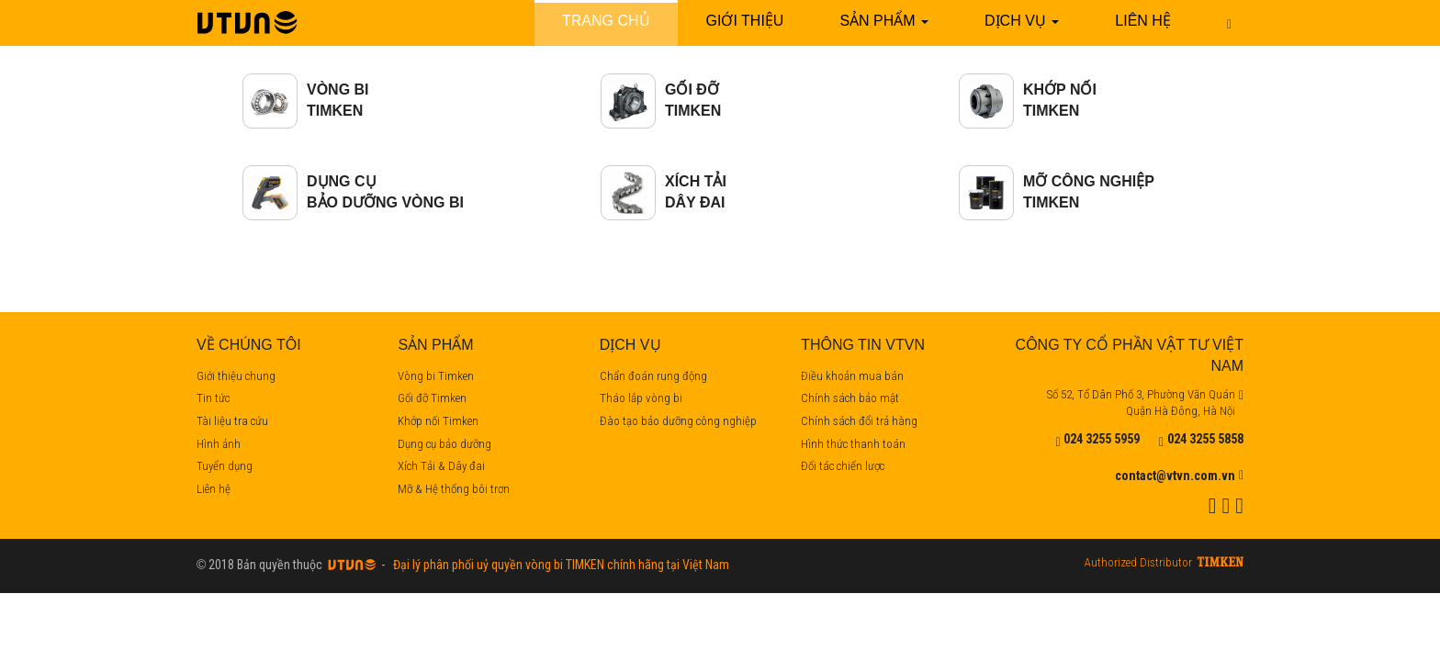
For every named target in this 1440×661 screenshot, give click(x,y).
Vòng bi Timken (436, 376)
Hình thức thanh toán (853, 444)
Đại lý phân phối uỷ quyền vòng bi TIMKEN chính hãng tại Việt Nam (558, 564)
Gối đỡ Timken (432, 398)
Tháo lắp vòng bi (641, 398)
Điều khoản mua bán (852, 376)
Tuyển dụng (225, 466)
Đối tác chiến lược (842, 466)
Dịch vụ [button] (1021, 20)
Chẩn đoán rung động (653, 376)
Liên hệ (1143, 20)
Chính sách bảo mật (850, 398)
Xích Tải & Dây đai (441, 466)
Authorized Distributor (1138, 563)
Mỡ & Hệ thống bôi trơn (454, 489)
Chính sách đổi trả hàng (859, 421)
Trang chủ (606, 20)
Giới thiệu (745, 20)
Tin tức (213, 398)
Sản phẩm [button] (883, 20)
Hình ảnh (219, 444)
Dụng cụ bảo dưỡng (444, 444)
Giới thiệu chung (236, 376)
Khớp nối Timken (438, 421)
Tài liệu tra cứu (232, 421)
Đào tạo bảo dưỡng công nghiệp (678, 421)
